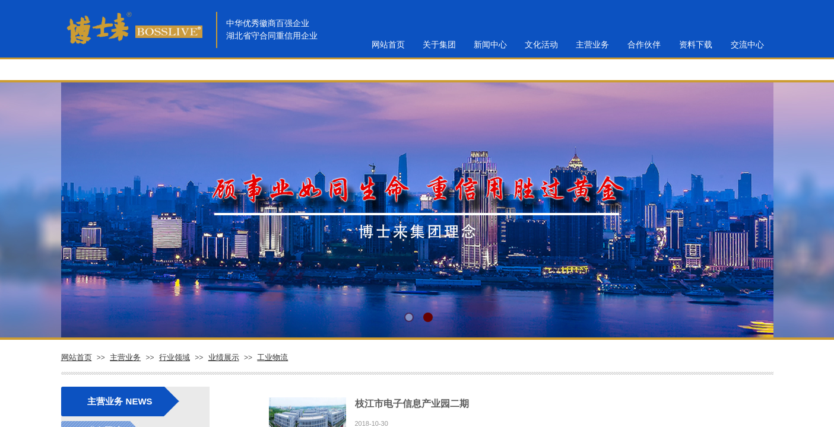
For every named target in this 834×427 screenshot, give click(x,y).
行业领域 (174, 357)
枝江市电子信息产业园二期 (412, 404)
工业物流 (272, 357)
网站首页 (76, 357)
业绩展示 (223, 357)
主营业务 (125, 357)
